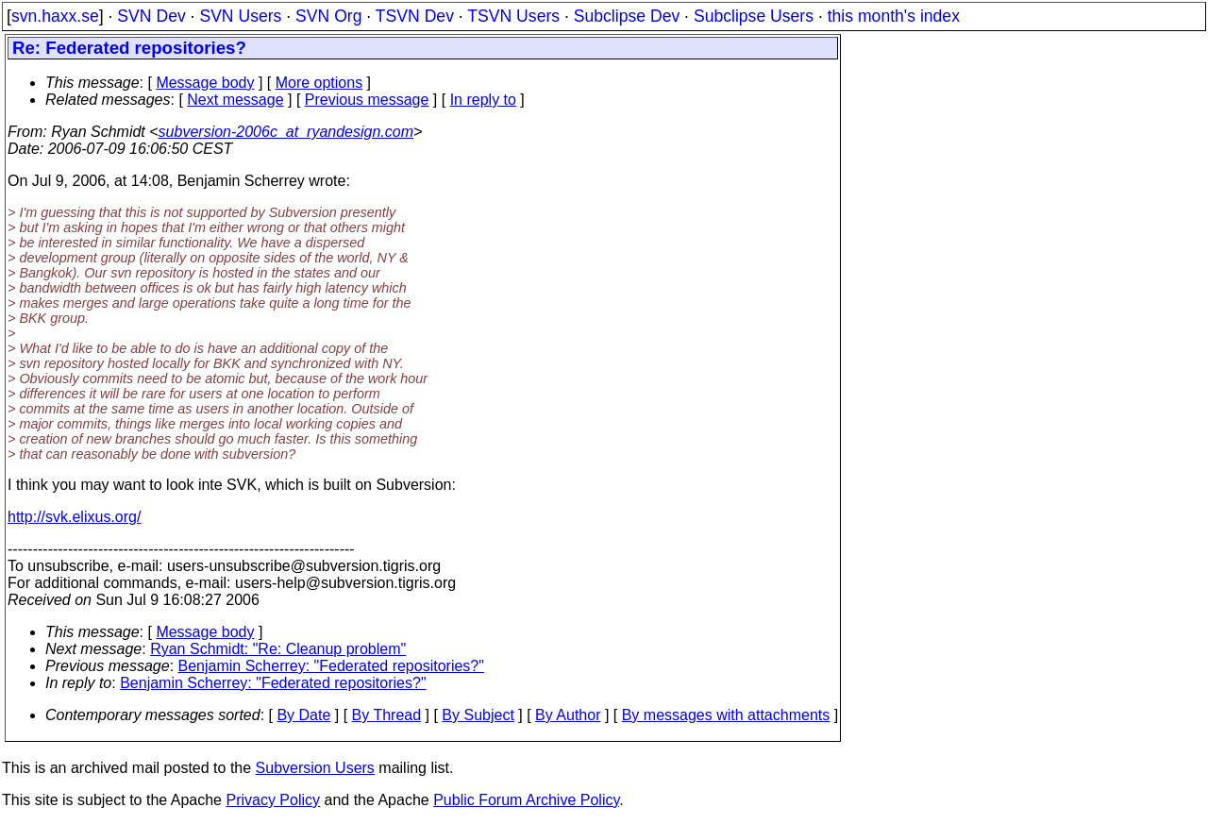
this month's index (894, 16)
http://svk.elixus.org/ (74, 517)
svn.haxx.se (55, 16)
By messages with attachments (726, 715)
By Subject (477, 715)
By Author (567, 715)
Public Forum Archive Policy (526, 800)
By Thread (387, 715)
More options (319, 83)
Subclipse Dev (627, 16)
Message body (205, 83)
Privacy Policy (273, 800)
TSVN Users (513, 16)
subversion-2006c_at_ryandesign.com (286, 132)
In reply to (483, 100)
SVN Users (240, 16)
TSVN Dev (415, 16)
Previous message (367, 100)
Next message (235, 100)
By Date (303, 715)
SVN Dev (151, 16)
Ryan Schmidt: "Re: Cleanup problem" (278, 649)
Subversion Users (315, 768)
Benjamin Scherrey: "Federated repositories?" (331, 666)
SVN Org (328, 16)
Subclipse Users (754, 16)
